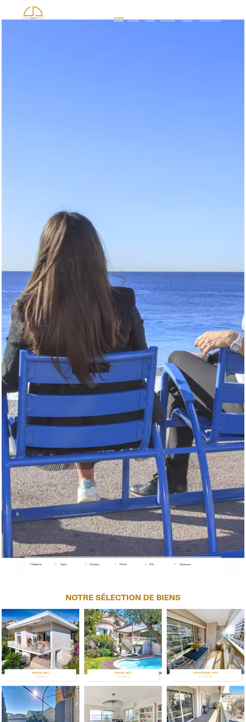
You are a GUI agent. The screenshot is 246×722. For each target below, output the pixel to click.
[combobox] (43, 564)
